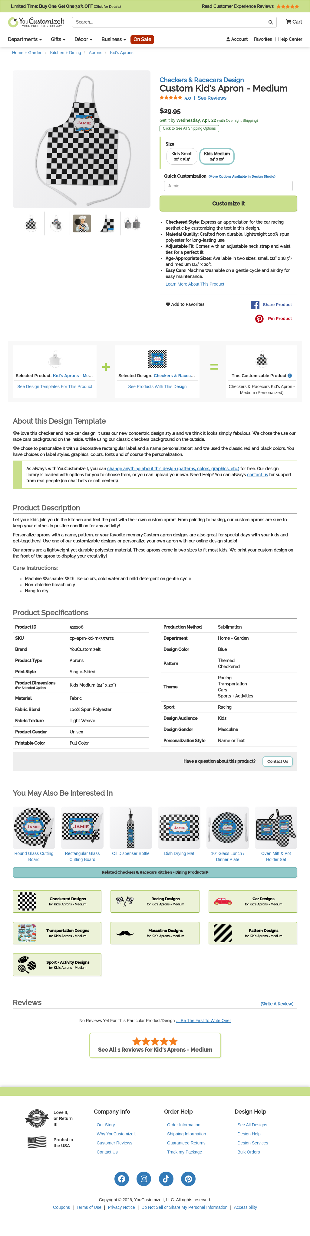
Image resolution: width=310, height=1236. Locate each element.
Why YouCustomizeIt (116, 1133)
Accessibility (245, 1207)
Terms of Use (89, 1207)
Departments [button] (25, 39)
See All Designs (252, 1124)
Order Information (183, 1124)
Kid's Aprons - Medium (76, 375)
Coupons (61, 1207)
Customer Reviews (114, 1143)
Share (271, 304)
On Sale (142, 39)
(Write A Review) (277, 1003)
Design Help (249, 1133)
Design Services (253, 1143)
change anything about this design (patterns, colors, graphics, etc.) (173, 468)
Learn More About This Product (195, 284)
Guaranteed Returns (186, 1143)
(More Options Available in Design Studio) (242, 176)
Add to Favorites (185, 304)
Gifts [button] (58, 39)
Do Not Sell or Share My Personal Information (184, 1207)
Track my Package (184, 1152)
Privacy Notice (121, 1207)
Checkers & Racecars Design (202, 79)
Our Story (106, 1124)
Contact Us (277, 761)
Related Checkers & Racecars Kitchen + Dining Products (155, 872)
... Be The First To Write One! (203, 1020)
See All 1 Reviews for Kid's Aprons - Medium (155, 1045)
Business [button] (113, 39)
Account (237, 39)
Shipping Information (186, 1133)
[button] (291, 22)
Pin (273, 318)
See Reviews (193, 98)
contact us (257, 474)
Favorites (263, 39)
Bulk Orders (249, 1152)
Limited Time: (66, 6)
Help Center (290, 39)
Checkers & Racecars (175, 375)
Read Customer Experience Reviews (250, 6)
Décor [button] (83, 39)
